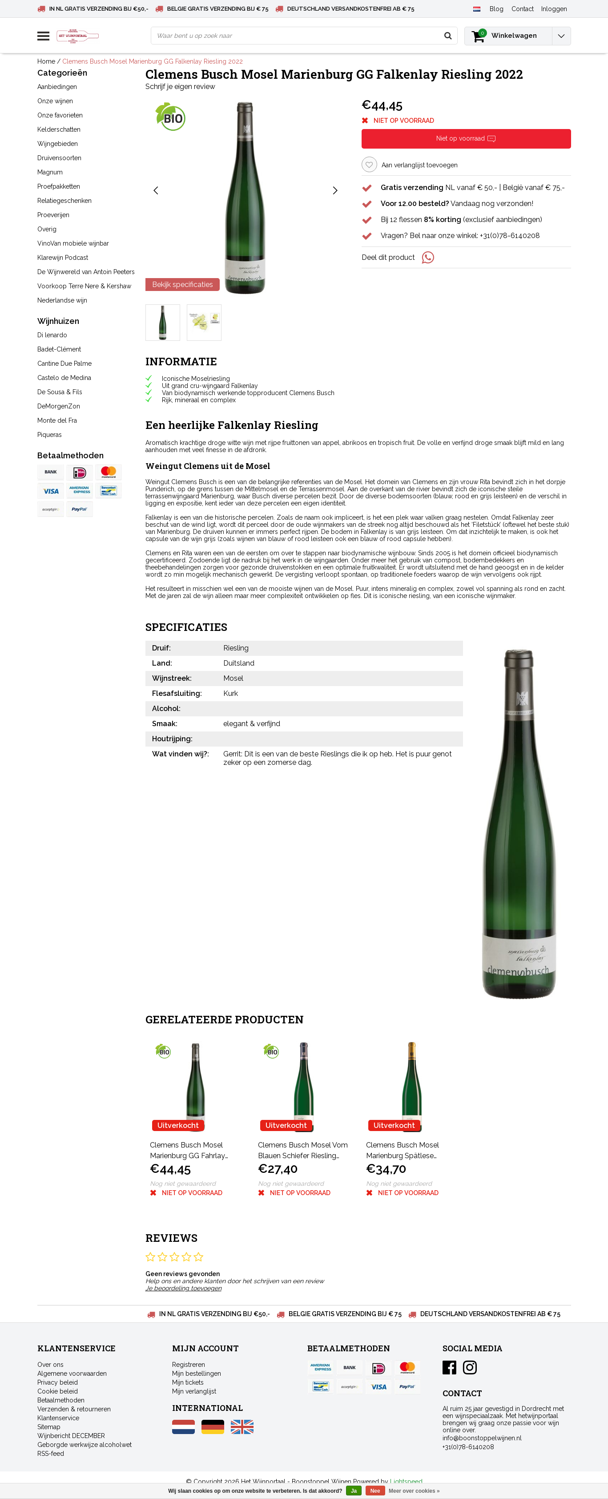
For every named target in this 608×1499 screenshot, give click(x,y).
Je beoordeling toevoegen (183, 1288)
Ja (354, 1491)
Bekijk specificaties (182, 284)
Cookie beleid (57, 1391)
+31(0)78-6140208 (468, 1447)
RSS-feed (50, 1453)
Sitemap (48, 1426)
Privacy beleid (57, 1382)
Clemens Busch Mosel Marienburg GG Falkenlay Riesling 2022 (152, 61)
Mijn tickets (188, 1382)
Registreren (188, 1364)
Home (46, 61)
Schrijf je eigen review (180, 86)
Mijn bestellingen (196, 1373)
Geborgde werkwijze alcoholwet (84, 1444)
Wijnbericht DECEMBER (71, 1435)
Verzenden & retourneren (74, 1409)
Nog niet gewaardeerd (183, 1183)
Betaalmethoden (61, 1400)
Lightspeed (406, 1481)
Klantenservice (58, 1418)
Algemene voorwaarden (72, 1373)
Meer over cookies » (414, 1491)
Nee (375, 1491)
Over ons (50, 1364)
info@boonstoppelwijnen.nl (482, 1438)
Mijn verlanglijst (194, 1391)
